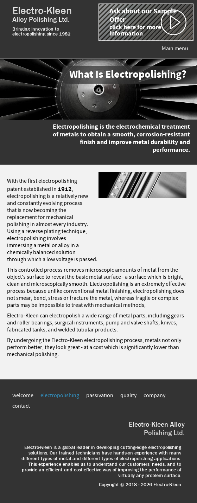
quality (128, 395)
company (154, 395)
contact (21, 406)
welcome (22, 395)
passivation (99, 395)
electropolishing (59, 395)
